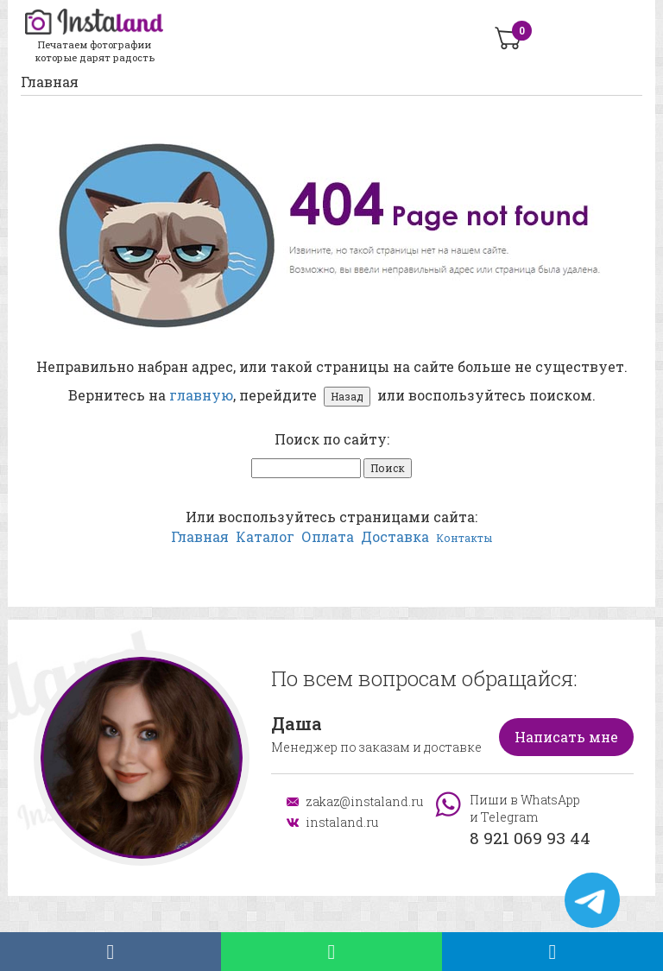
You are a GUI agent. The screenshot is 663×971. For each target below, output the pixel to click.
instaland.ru (342, 822)
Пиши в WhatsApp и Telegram (530, 820)
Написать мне (566, 737)
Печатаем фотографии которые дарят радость (94, 36)
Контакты (464, 538)
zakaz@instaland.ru (357, 801)
